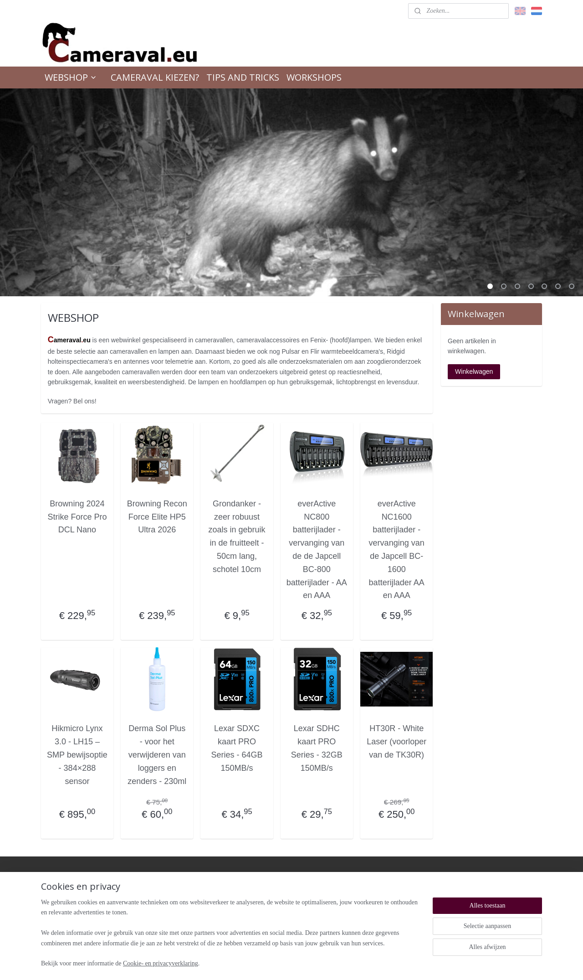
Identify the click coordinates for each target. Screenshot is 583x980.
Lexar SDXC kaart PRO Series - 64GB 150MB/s (237, 748)
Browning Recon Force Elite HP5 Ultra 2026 (157, 517)
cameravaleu (67, 877)
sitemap (264, 963)
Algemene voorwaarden (283, 909)
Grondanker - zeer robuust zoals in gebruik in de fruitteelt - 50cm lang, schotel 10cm (237, 536)
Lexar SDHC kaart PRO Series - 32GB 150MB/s (317, 748)
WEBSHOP (71, 77)
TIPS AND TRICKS (242, 77)
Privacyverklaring (275, 926)
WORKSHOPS (314, 77)
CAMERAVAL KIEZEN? (155, 77)
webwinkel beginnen (309, 963)
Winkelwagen (474, 371)
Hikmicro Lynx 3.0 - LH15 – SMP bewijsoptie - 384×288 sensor (77, 754)
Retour (263, 892)
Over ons (366, 892)
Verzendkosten (273, 918)
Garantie (265, 900)
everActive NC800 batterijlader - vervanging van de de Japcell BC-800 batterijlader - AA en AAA (316, 549)
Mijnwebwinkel (380, 963)
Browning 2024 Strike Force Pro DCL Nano (77, 517)
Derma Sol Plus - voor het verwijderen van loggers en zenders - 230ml (157, 754)
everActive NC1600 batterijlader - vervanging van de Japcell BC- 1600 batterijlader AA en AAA (396, 549)
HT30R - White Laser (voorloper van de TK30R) (396, 741)
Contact (364, 900)
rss (279, 963)
